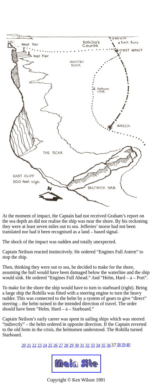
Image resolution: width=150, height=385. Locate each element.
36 (109, 345)
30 (77, 345)
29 (71, 345)
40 (128, 345)
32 (87, 345)
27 (61, 345)
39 (123, 345)
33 (93, 345)
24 (45, 345)
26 (55, 345)
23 (40, 345)
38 (119, 345)
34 (98, 345)
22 (34, 345)
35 (103, 345)
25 (50, 345)
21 (29, 345)
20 (24, 345)
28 (66, 345)
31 (82, 345)
